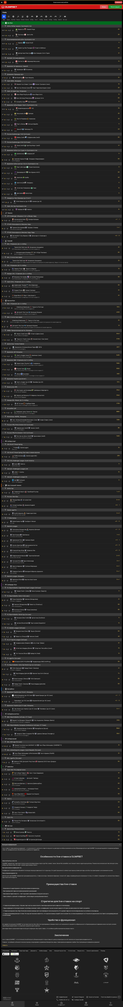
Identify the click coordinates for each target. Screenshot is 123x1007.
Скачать (118, 2)
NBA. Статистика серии (14, 317)
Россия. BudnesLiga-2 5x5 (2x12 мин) (18, 142)
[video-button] (7, 138)
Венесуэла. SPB (12, 387)
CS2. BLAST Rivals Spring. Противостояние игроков (23, 452)
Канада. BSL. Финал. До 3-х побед (17, 400)
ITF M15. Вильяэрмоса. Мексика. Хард (19, 224)
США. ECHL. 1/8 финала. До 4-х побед (19, 282)
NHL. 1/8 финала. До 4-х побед (16, 244)
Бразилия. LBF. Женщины (14, 352)
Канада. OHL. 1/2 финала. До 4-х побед (19, 273)
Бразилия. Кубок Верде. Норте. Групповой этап (22, 105)
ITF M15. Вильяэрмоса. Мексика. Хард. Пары (21, 232)
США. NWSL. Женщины (14, 81)
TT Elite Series (11, 518)
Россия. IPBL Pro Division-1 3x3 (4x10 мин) (20, 433)
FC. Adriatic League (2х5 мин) (16, 628)
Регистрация (115, 7)
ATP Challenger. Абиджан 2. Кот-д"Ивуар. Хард (21, 216)
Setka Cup (10, 488)
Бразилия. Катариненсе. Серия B (17, 66)
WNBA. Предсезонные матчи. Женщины (19, 330)
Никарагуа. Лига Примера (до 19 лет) (19, 198)
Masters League (12, 526)
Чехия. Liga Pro (12, 510)
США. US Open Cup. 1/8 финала (16, 91)
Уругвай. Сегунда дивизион (16, 58)
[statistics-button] (8, 30)
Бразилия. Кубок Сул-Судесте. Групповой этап (22, 150)
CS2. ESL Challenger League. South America (20, 461)
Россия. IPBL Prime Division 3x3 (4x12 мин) (20, 425)
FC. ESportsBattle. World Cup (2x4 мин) (19, 614)
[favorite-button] (13, 30)
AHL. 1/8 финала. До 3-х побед (16, 265)
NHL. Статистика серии (14, 257)
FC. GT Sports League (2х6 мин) (17, 640)
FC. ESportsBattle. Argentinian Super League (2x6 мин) (24, 588)
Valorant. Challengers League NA (17, 477)
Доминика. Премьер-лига (15, 74)
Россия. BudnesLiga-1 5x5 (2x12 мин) (18, 134)
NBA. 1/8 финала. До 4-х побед (16, 304)
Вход (104, 7)
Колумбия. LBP (11, 408)
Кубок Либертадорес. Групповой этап (19, 26)
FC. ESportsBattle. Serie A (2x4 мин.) (18, 596)
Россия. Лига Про (12, 496)
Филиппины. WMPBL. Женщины (16, 416)
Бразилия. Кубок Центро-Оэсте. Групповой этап (22, 164)
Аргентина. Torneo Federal (15, 344)
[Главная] (9, 7)
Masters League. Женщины (15, 576)
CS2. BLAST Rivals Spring (14, 444)
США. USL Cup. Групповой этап (16, 206)
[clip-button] (10, 30)
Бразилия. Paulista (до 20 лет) (16, 379)
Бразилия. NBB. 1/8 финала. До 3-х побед (20, 360)
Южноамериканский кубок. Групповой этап (21, 39)
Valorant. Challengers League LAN (17, 469)
